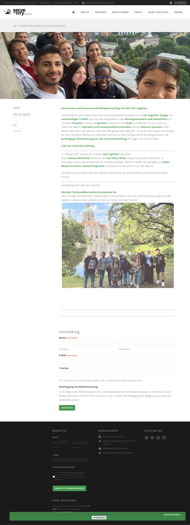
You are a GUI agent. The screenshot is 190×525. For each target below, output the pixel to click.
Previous (57, 245)
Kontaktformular (148, 522)
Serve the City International (115, 522)
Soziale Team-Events (158, 12)
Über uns (85, 12)
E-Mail (68, 349)
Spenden (178, 12)
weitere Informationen (172, 514)
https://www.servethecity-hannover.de (117, 446)
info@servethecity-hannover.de (100, 2)
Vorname (63, 342)
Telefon (64, 361)
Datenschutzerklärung (65, 460)
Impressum (134, 522)
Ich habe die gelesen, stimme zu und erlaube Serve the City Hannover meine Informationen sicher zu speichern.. (70, 469)
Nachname (124, 342)
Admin (182, 522)
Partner (138, 12)
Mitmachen (100, 12)
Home (73, 12)
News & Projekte (120, 12)
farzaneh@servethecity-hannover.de (94, 192)
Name (57, 430)
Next (178, 245)
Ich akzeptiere (99, 518)
